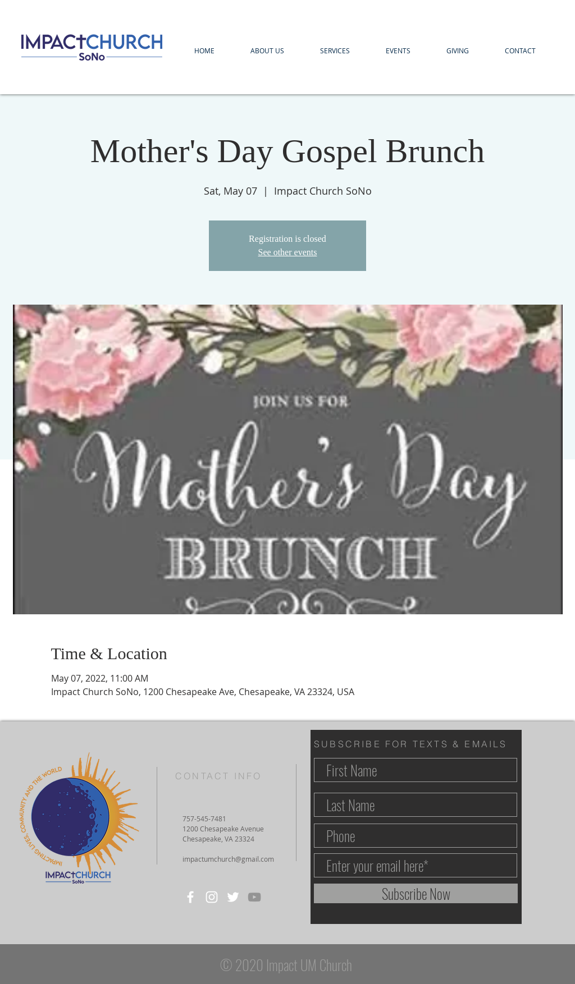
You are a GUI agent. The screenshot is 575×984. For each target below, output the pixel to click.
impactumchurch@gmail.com (228, 858)
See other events (287, 252)
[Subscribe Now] (416, 893)
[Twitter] (233, 897)
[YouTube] (254, 897)
